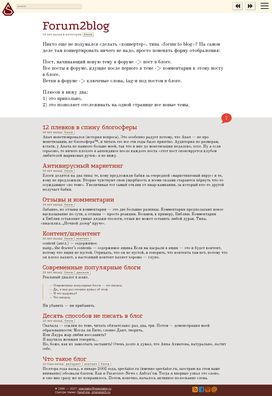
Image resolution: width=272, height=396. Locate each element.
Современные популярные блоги (92, 267)
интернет (73, 364)
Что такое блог (64, 359)
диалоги (82, 272)
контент (82, 238)
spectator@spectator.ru (95, 388)
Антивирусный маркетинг (83, 165)
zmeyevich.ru (101, 392)
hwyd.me (83, 392)
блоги (88, 34)
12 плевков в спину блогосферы (90, 127)
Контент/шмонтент (71, 233)
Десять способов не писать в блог (93, 315)
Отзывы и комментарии (78, 199)
